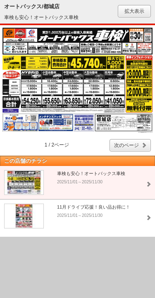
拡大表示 (134, 11)
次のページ (126, 145)
